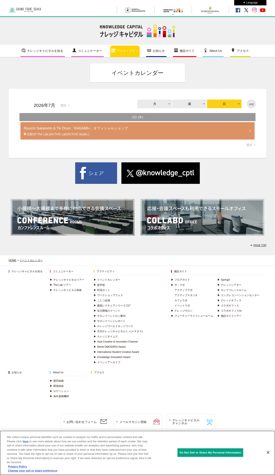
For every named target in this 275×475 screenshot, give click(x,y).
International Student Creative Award (116, 352)
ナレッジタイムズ (106, 336)
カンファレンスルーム (232, 290)
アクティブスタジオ (186, 295)
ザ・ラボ (178, 284)
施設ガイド (187, 50)
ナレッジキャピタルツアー (67, 279)
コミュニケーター (90, 50)
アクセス (243, 50)
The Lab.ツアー (60, 284)
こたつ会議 (102, 300)
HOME (12, 260)
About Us (215, 50)
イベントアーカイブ (107, 362)
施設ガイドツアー (229, 315)
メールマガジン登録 (133, 421)
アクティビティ (127, 50)
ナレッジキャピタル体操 (66, 290)
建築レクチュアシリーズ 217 (112, 305)
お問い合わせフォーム (82, 421)
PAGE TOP (260, 245)
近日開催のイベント (107, 310)
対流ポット (102, 290)
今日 (251, 104)
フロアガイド (180, 279)
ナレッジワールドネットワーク (113, 326)
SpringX (223, 279)
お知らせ (159, 50)
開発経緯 (57, 385)
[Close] (268, 452)
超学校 (99, 284)
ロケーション (59, 391)
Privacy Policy (17, 466)
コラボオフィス (228, 305)
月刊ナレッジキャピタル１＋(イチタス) (118, 331)
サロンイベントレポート (109, 321)
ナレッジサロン (181, 310)
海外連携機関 (59, 396)
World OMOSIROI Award (109, 346)
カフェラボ (180, 300)
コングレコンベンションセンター (238, 295)
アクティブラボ (183, 290)
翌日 (63, 105)
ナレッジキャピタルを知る (45, 50)
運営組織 (57, 380)
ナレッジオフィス (229, 300)
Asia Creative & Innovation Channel (116, 341)
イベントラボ (182, 305)
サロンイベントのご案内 (109, 315)
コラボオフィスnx (229, 310)
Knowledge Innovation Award (112, 357)
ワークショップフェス (108, 295)
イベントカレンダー (31, 260)
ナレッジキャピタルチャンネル (185, 422)
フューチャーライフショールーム (192, 315)
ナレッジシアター (229, 284)
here (26, 441)
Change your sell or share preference (32, 470)
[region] (137, 453)
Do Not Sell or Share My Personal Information (210, 452)
